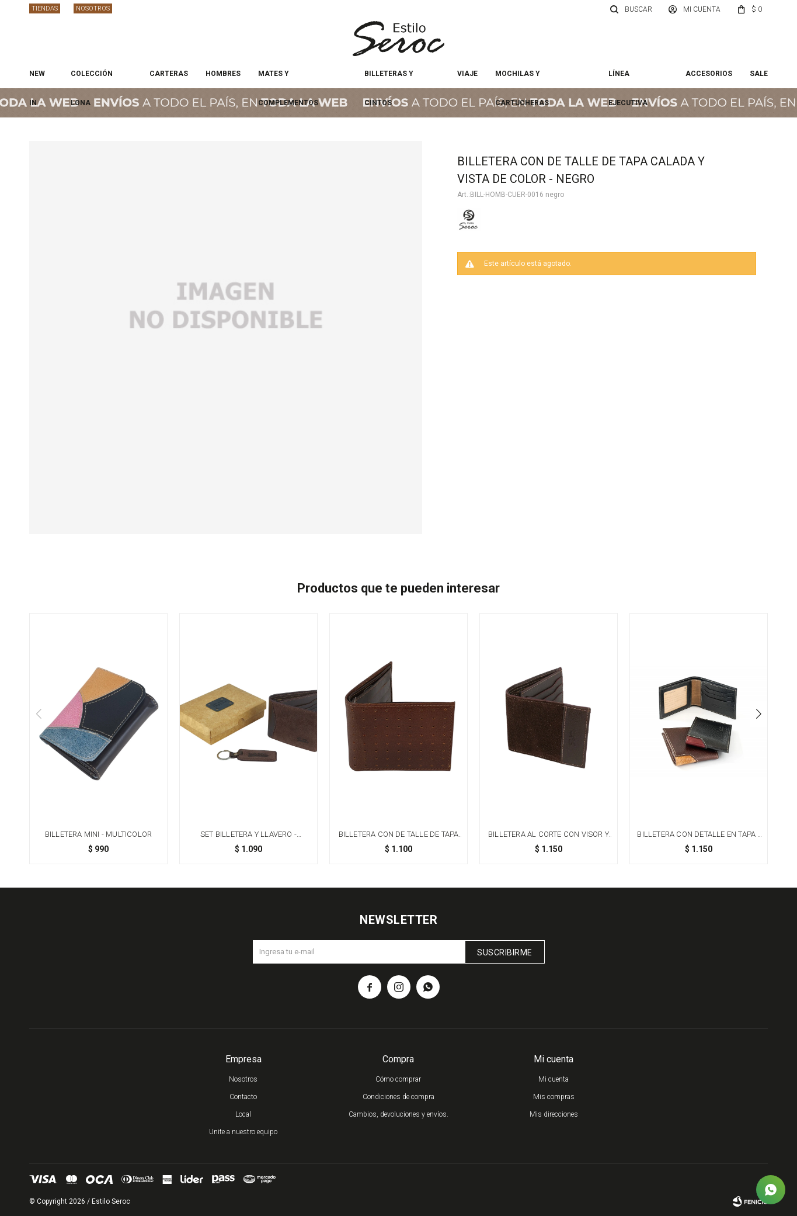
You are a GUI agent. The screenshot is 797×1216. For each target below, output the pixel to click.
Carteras (168, 74)
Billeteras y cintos (388, 79)
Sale (759, 74)
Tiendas (45, 8)
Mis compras (554, 1097)
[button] (758, 714)
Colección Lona (92, 79)
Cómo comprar (398, 1079)
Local (243, 1114)
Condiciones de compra (398, 1097)
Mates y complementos (288, 79)
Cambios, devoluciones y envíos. (398, 1114)
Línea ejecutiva (628, 79)
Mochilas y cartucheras (522, 79)
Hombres (223, 74)
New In (37, 79)
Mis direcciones (554, 1114)
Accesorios (708, 74)
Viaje (467, 74)
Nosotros (93, 8)
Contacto (243, 1097)
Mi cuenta (553, 1079)
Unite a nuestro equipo (243, 1132)
